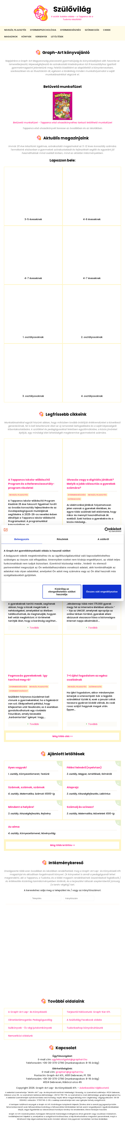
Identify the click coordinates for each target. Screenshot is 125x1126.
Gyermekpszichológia (43, 29)
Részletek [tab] (62, 539)
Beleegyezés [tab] (21, 539)
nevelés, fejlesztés (18, 494)
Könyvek (26, 36)
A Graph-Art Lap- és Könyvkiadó (27, 1012)
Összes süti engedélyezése (102, 591)
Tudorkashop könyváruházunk (85, 1027)
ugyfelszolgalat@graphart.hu (69, 1059)
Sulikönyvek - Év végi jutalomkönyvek (30, 1027)
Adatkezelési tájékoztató (94, 1087)
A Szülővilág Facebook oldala (84, 1019)
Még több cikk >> (62, 736)
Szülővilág (62, 13)
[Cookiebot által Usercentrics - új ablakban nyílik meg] (107, 529)
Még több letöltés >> (62, 845)
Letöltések (57, 36)
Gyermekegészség (70, 29)
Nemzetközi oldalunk (20, 1035)
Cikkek (107, 29)
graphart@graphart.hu (69, 1072)
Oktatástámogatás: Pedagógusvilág (30, 1019)
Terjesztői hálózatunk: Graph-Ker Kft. (89, 1012)
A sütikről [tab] (103, 539)
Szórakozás (92, 29)
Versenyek (41, 36)
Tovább (34, 627)
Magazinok (11, 36)
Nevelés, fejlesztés (15, 29)
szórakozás (74, 499)
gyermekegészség (77, 494)
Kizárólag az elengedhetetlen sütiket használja (62, 591)
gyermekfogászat (18, 691)
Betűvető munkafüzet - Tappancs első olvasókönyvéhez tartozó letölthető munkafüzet (62, 121)
